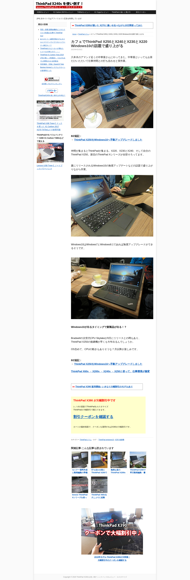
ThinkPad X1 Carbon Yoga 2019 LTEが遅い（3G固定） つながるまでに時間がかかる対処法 (52, 58)
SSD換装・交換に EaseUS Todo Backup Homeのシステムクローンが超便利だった (52, 67)
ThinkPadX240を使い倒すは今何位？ (52, 95)
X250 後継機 (119, 440)
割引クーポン (141, 12)
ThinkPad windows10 (106, 440)
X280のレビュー (43, 12)
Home (74, 34)
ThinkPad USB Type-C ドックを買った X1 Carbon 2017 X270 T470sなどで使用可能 (49, 126)
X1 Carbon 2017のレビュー (63, 12)
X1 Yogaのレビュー (101, 12)
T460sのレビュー (83, 12)
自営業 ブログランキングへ (52, 84)
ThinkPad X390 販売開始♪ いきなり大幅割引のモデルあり (104, 386)
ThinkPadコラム (83, 34)
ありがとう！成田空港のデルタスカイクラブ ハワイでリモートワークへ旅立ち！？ (52, 42)
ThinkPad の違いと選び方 (121, 12)
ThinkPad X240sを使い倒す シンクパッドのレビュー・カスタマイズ (59, 5)
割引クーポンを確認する (93, 417)
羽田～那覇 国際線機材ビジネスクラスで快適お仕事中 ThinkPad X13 (52, 33)
